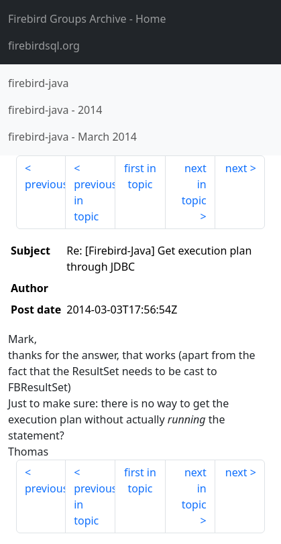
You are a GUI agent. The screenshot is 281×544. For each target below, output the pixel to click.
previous (45, 184)
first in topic (140, 176)
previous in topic (94, 200)
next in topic (194, 184)
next (236, 168)
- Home (87, 18)
